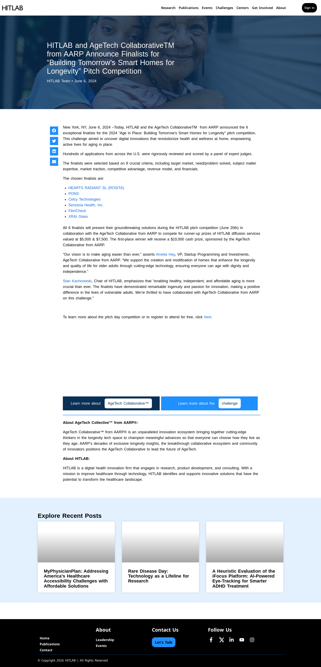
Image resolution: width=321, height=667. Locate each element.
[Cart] (295, 8)
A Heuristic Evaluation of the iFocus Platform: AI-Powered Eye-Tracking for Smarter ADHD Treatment (243, 579)
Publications (189, 8)
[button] (54, 130)
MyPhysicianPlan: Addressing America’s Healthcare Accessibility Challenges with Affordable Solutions (76, 579)
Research (168, 8)
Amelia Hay (165, 254)
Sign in (309, 8)
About (281, 8)
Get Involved (262, 8)
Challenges (224, 8)
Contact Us (165, 629)
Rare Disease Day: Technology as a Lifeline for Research (158, 576)
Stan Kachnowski (77, 281)
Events (207, 8)
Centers (242, 8)
